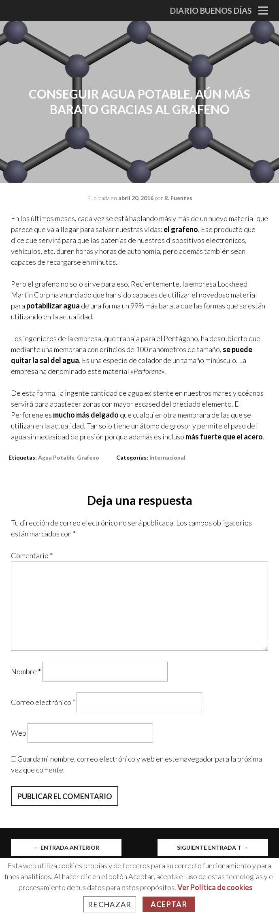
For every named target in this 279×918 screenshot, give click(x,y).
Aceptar (169, 904)
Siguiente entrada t (212, 847)
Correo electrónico (43, 702)
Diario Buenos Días (211, 10)
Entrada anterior (66, 847)
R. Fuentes (178, 197)
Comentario (32, 555)
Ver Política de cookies (215, 887)
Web (18, 732)
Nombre (26, 671)
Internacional (167, 457)
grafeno (88, 457)
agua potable (56, 457)
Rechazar (110, 904)
